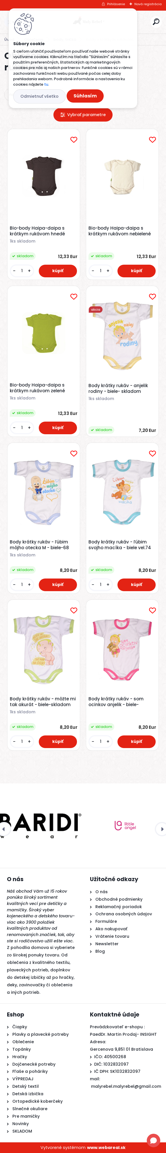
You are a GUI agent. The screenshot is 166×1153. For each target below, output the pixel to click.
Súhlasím (85, 96)
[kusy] (22, 270)
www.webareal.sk (106, 1147)
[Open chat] (153, 1140)
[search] (156, 21)
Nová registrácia (148, 4)
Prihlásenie (116, 4)
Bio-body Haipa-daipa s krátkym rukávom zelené (37, 388)
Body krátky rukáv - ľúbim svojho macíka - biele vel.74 (119, 545)
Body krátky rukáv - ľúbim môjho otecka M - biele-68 (39, 545)
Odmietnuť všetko (39, 96)
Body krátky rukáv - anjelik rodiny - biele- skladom (118, 388)
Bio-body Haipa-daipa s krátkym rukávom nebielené (119, 231)
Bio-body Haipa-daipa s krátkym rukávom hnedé (37, 231)
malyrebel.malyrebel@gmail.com (126, 1086)
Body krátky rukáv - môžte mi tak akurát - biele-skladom (43, 702)
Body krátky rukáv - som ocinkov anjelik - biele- (116, 702)
